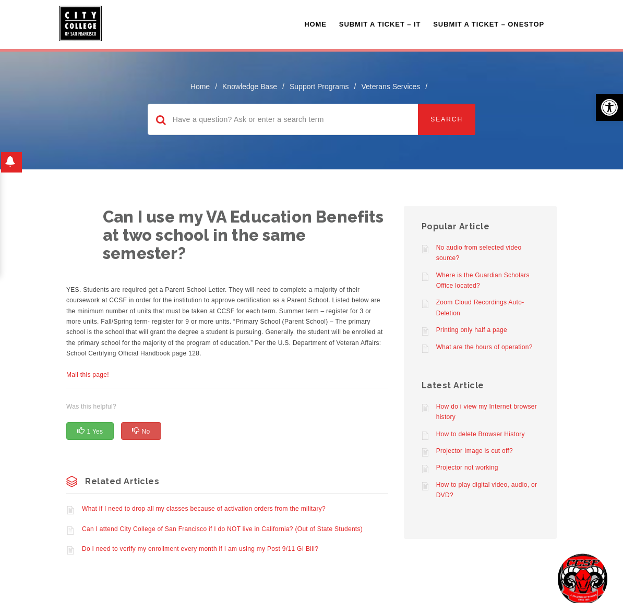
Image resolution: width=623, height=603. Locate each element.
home (200, 86)
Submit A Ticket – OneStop (488, 24)
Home (315, 24)
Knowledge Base (249, 86)
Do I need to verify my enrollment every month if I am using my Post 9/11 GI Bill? (200, 548)
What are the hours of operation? (484, 347)
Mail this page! (87, 374)
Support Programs (319, 86)
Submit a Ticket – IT (380, 24)
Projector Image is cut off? (474, 450)
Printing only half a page (471, 330)
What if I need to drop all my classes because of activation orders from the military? (204, 508)
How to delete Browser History (480, 434)
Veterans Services (390, 86)
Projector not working (467, 467)
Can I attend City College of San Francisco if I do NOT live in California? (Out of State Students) (222, 529)
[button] (609, 107)
